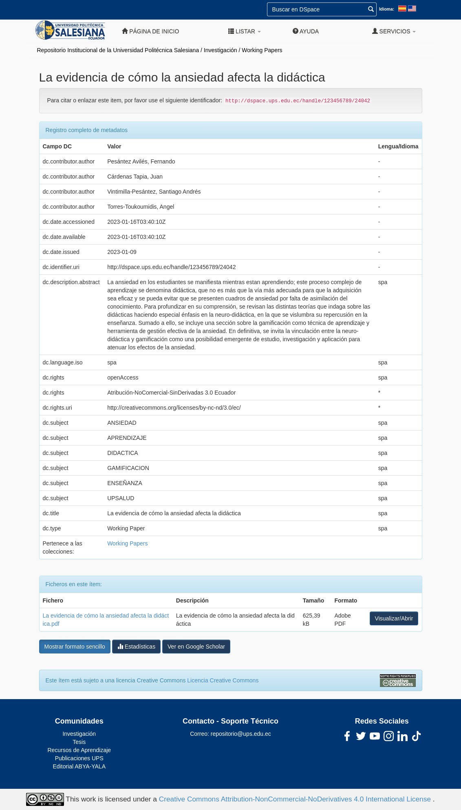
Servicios (394, 31)
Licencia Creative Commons (222, 680)
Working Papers (262, 50)
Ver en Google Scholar (196, 646)
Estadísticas (136, 646)
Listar (244, 31)
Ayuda (306, 31)
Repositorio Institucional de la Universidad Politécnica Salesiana (118, 50)
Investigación (220, 50)
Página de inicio (150, 31)
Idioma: (386, 9)
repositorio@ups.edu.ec (241, 734)
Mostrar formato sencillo (74, 646)
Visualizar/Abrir (394, 618)
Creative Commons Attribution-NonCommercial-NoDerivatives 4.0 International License (296, 799)
